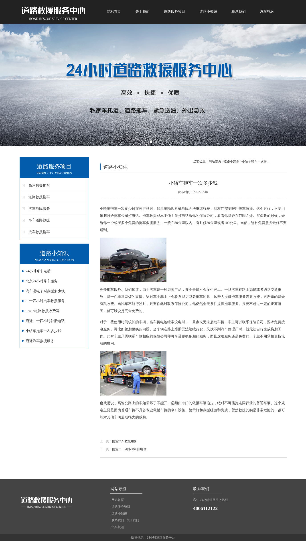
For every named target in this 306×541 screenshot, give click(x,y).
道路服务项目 (174, 11)
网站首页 (114, 11)
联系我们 (238, 11)
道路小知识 (208, 11)
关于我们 (142, 11)
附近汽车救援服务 (124, 441)
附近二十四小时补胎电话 (129, 449)
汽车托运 (267, 11)
